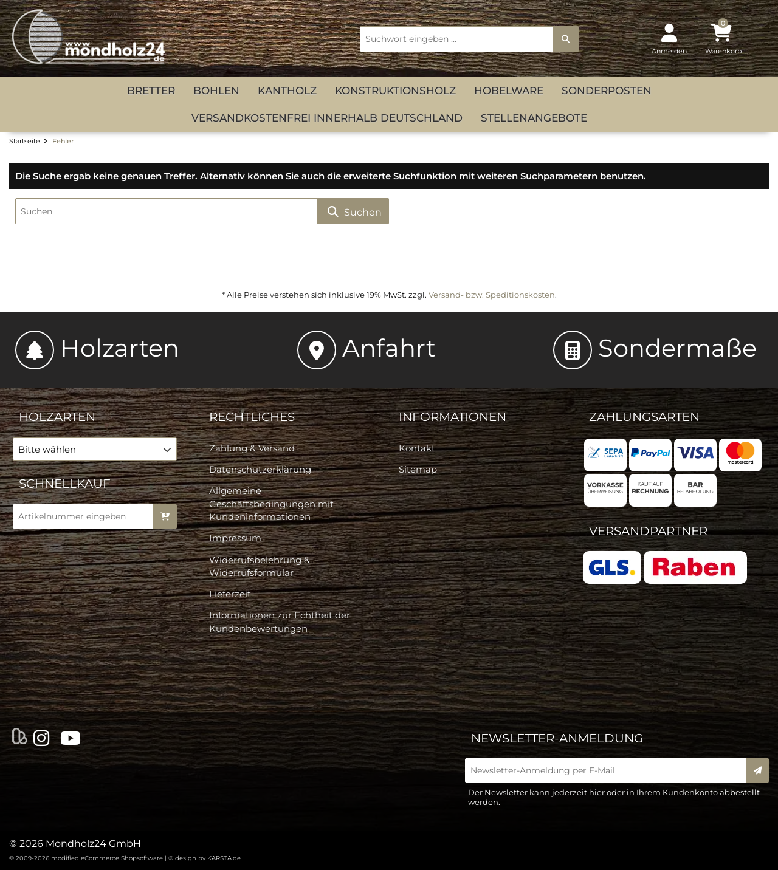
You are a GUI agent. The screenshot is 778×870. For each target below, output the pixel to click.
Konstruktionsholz (395, 90)
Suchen (353, 211)
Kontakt (417, 448)
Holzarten (97, 348)
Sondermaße (655, 348)
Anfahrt (366, 348)
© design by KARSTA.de (204, 858)
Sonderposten (607, 90)
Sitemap (418, 469)
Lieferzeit (230, 594)
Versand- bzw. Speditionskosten (492, 295)
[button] (95, 449)
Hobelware (508, 90)
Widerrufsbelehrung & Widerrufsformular (259, 566)
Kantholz (287, 90)
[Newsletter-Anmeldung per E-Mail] (609, 770)
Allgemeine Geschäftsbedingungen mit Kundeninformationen (271, 503)
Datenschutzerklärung (260, 469)
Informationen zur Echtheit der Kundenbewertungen (279, 621)
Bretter (151, 90)
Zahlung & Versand (252, 448)
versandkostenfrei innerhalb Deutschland (327, 118)
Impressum (235, 538)
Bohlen (216, 90)
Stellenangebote (534, 118)
